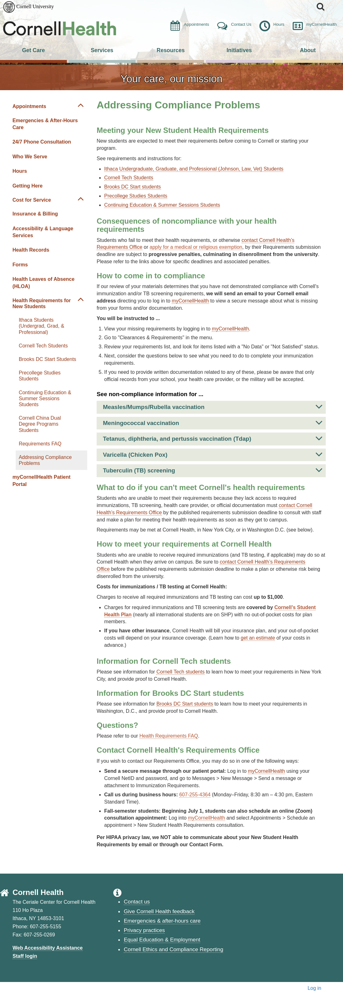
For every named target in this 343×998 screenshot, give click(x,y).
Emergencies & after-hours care (162, 921)
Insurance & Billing (35, 213)
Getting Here (28, 185)
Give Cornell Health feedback (159, 911)
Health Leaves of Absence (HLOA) (44, 282)
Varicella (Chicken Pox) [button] (213, 454)
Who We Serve (30, 156)
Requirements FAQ (40, 443)
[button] (321, 6)
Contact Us (233, 24)
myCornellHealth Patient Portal (42, 480)
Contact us (137, 901)
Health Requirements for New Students (42, 303)
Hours (271, 24)
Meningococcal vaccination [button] (213, 422)
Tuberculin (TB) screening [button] (213, 470)
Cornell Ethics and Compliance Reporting (173, 949)
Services (102, 50)
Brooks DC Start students (132, 186)
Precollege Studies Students (40, 375)
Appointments (188, 24)
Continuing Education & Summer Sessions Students (45, 398)
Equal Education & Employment (162, 939)
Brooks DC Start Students (47, 359)
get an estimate (258, 638)
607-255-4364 (195, 794)
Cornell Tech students (180, 671)
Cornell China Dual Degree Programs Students (40, 424)
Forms (20, 264)
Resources (171, 50)
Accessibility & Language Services (43, 232)
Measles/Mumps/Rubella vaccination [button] (213, 406)
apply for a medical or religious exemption (196, 247)
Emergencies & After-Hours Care (45, 124)
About (308, 50)
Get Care (33, 50)
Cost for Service (32, 200)
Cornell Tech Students (43, 345)
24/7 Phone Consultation (42, 142)
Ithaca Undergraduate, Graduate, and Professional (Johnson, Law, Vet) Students (193, 169)
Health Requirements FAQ (168, 736)
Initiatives (239, 50)
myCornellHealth (314, 24)
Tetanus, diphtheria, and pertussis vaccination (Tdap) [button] (213, 438)
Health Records (31, 250)
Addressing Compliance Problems (45, 460)
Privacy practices (144, 930)
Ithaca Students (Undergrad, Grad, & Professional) (41, 326)
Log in (314, 988)
